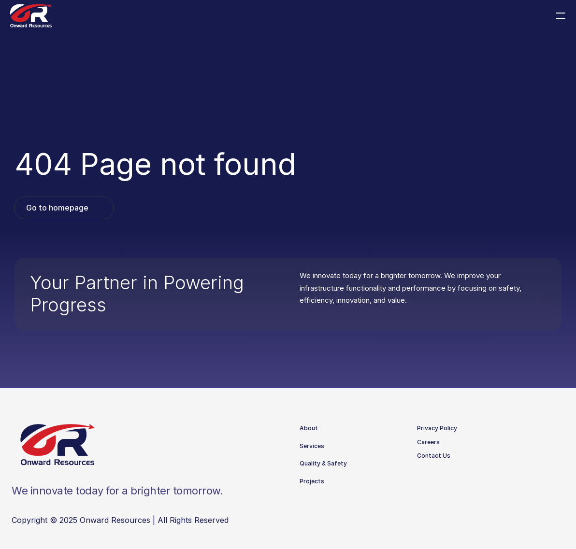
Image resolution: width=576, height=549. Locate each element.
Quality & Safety (323, 463)
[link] (64, 208)
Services (312, 446)
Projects (312, 481)
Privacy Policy (437, 428)
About (309, 428)
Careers (428, 442)
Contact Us (433, 455)
